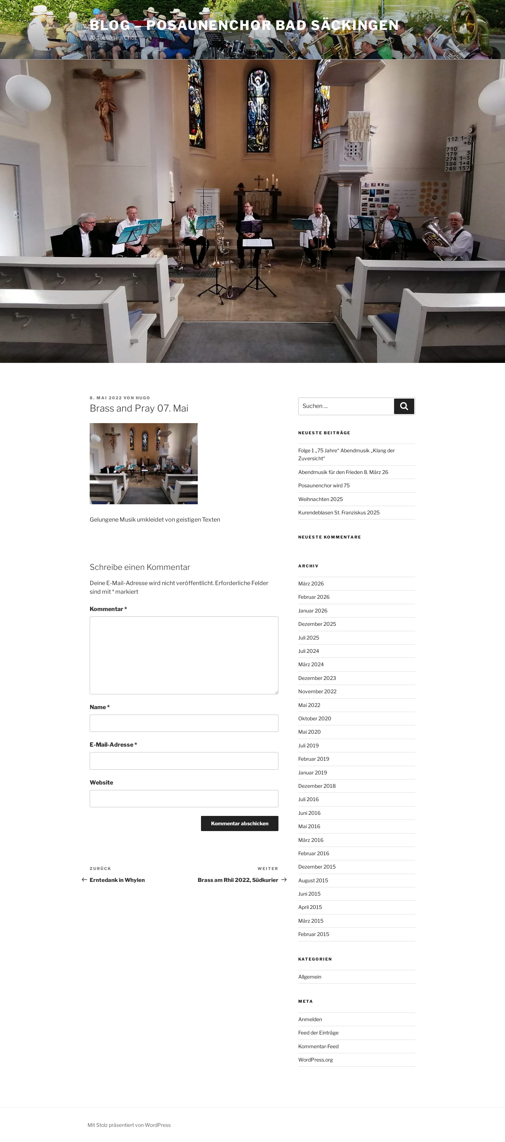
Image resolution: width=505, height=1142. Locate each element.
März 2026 (311, 583)
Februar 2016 (313, 853)
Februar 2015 (313, 934)
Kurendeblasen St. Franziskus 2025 (339, 512)
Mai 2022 (309, 705)
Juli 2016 (308, 799)
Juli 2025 (308, 637)
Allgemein (309, 977)
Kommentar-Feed (318, 1046)
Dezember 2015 (317, 867)
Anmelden (310, 1019)
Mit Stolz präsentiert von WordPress (129, 1125)
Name (100, 707)
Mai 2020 (309, 732)
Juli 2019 (308, 745)
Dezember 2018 (317, 786)
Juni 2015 (309, 894)
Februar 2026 (314, 597)
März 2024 (311, 664)
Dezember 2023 (317, 678)
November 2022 (317, 691)
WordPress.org (315, 1060)
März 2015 (310, 921)
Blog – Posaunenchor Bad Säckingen (244, 25)
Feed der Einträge (318, 1032)
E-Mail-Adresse (113, 744)
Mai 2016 (309, 826)
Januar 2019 (312, 772)
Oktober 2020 (314, 718)
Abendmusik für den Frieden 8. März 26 (343, 472)
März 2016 (310, 840)
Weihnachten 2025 (320, 499)
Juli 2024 (308, 651)
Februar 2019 (313, 759)
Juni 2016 (309, 813)
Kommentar (108, 609)
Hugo (143, 397)
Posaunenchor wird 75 (324, 485)
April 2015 (310, 907)
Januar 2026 (312, 610)
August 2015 (313, 880)
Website (101, 782)
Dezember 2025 (317, 624)
